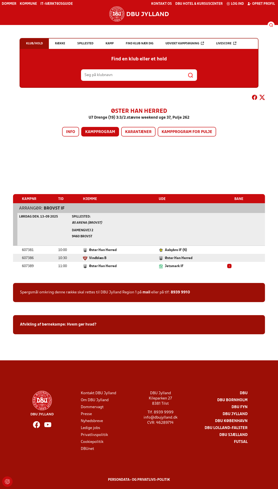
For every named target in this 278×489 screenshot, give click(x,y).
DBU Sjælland (233, 435)
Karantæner (138, 132)
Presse (86, 414)
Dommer (9, 3)
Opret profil (261, 4)
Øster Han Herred (103, 249)
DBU (244, 393)
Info (70, 132)
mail (146, 292)
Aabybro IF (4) (176, 249)
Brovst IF (54, 208)
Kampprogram (100, 132)
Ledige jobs (90, 428)
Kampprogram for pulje (187, 132)
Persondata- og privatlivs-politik (139, 479)
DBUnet (87, 449)
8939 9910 (180, 292)
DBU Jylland (235, 414)
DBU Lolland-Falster (226, 428)
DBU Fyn (240, 407)
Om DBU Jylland (95, 400)
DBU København (231, 421)
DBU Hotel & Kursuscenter (199, 3)
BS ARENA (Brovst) (87, 222)
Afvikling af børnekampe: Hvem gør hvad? (58, 324)
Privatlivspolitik (94, 435)
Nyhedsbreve (92, 421)
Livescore (226, 43)
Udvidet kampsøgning (184, 43)
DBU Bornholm (232, 400)
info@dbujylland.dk (160, 417)
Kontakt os (161, 3)
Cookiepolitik (92, 442)
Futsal (241, 442)
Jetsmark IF (174, 266)
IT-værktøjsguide (56, 3)
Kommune (28, 3)
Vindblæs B (97, 257)
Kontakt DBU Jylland (98, 393)
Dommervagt (92, 407)
